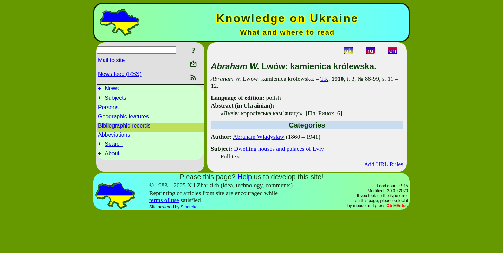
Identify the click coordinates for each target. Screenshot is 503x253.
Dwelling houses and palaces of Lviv (279, 148)
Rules (396, 164)
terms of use (164, 200)
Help (244, 177)
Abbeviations (114, 137)
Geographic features (123, 119)
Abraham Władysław (258, 137)
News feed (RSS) (120, 74)
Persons (108, 109)
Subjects (115, 100)
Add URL (376, 164)
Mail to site (111, 60)
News (112, 89)
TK (324, 79)
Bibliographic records (124, 128)
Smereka (189, 207)
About (112, 158)
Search (114, 147)
